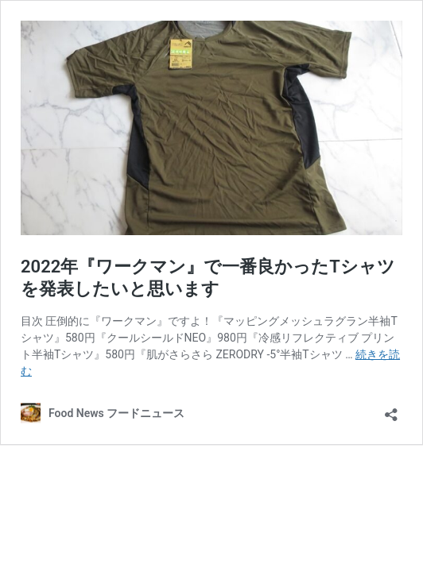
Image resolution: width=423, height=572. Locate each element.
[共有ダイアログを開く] (391, 409)
